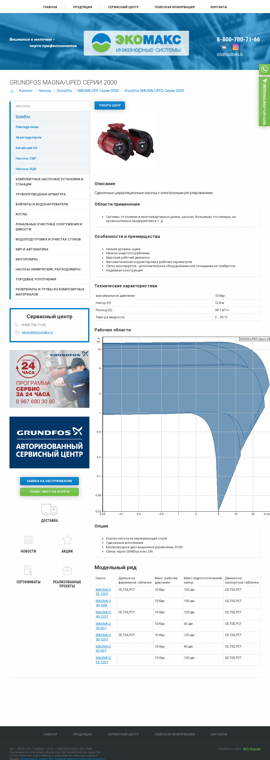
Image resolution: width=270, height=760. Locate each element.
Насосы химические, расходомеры (48, 269)
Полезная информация (175, 7)
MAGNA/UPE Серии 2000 (98, 91)
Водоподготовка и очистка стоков (48, 239)
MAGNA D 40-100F (103, 603)
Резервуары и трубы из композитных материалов (50, 291)
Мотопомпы (27, 259)
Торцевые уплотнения (36, 279)
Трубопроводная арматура (41, 194)
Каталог (26, 91)
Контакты (219, 7)
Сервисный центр (123, 7)
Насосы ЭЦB (26, 169)
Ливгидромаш (27, 127)
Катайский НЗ (26, 148)
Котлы (21, 214)
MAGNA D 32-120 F (103, 592)
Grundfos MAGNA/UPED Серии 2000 (154, 91)
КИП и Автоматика (32, 249)
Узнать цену (110, 105)
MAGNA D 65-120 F (103, 660)
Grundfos (64, 91)
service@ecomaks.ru (37, 332)
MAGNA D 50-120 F (103, 637)
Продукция (82, 7)
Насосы (45, 91)
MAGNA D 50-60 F (103, 626)
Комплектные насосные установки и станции (49, 181)
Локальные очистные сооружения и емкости (49, 226)
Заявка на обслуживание (49, 481)
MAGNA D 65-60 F (103, 649)
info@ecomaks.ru (230, 54)
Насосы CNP (26, 158)
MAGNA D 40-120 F (103, 614)
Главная (50, 7)
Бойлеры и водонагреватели (42, 204)
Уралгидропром (28, 137)
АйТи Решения (252, 749)
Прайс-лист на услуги (49, 492)
